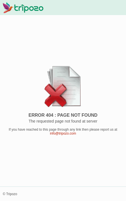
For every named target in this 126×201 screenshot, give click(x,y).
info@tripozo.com (63, 133)
